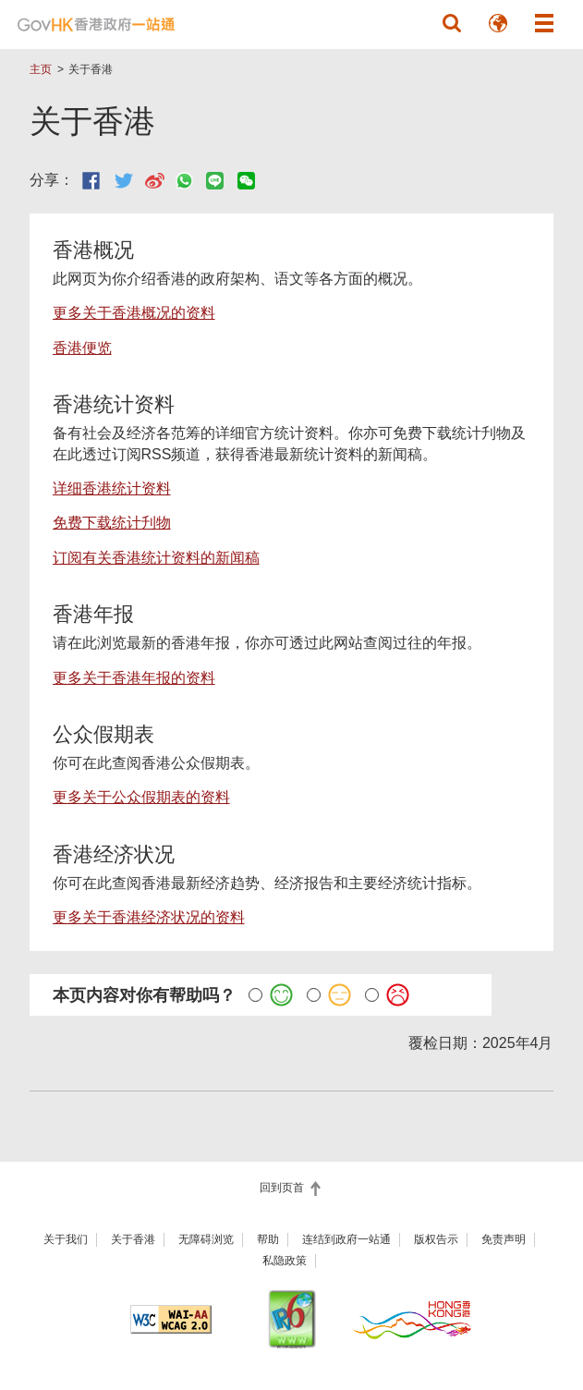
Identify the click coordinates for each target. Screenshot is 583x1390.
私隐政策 (284, 1260)
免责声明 (503, 1239)
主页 (41, 69)
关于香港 (133, 1239)
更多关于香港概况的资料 (134, 313)
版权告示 (436, 1239)
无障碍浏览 (206, 1239)
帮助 (268, 1239)
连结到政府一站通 (346, 1239)
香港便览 (82, 348)
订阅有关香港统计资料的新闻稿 (156, 558)
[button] (452, 23)
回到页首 (283, 1187)
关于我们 (65, 1239)
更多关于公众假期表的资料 (141, 797)
